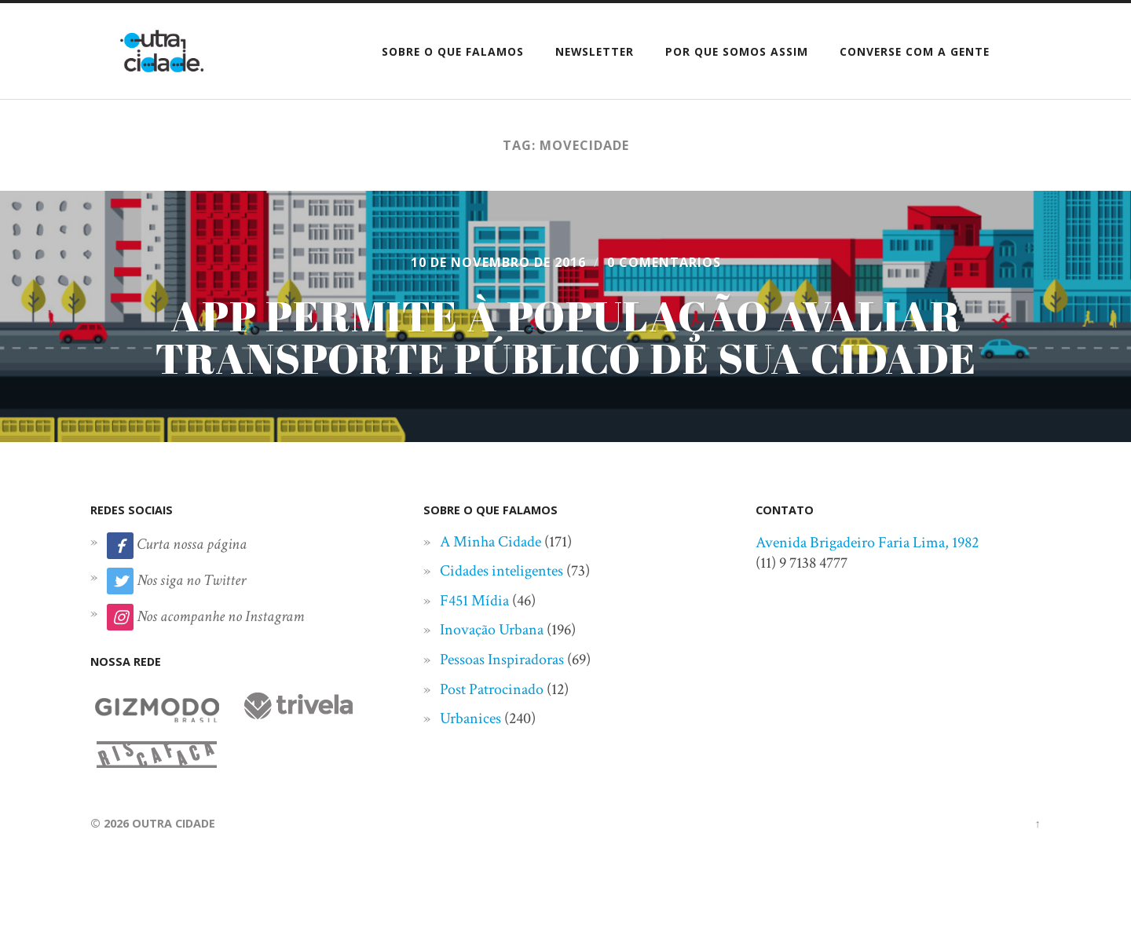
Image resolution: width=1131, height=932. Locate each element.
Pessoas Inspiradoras (502, 659)
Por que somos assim (736, 51)
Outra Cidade (173, 823)
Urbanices (470, 718)
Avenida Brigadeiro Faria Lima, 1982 (867, 542)
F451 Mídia (474, 600)
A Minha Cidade (490, 542)
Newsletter (594, 51)
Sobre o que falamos (453, 51)
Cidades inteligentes (501, 571)
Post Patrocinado (492, 689)
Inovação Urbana (492, 630)
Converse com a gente (915, 51)
